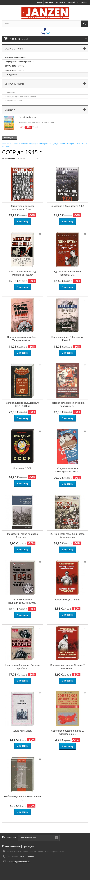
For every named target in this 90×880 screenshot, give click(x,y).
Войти (84, 2)
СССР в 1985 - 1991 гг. (14, 70)
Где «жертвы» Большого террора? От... (67, 273)
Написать (60, 2)
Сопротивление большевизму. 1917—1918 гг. (22, 404)
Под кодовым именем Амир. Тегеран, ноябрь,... (22, 339)
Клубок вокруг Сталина (67, 599)
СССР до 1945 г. (12, 74)
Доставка (49, 2)
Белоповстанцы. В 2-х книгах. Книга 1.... (67, 339)
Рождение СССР (22, 468)
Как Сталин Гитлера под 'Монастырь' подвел (22, 273)
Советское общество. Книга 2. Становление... (67, 732)
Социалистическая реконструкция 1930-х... (67, 470)
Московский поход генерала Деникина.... (22, 535)
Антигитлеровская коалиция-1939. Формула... (22, 601)
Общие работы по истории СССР (19, 62)
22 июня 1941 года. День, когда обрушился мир (67, 535)
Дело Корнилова (22, 730)
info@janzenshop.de (21, 862)
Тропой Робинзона (27, 117)
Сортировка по (8, 158)
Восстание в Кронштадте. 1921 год (67, 208)
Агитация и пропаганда (15, 57)
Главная (5, 144)
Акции (39, 2)
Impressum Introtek (15, 101)
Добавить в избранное (39, 169)
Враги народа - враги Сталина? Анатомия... (67, 667)
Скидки (10, 109)
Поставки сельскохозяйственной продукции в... (67, 404)
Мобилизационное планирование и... (22, 798)
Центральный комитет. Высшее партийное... (22, 667)
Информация (14, 83)
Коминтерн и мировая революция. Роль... (22, 208)
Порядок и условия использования (21, 96)
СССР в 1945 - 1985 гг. (14, 66)
